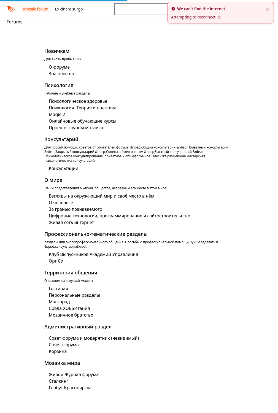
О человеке (61, 202)
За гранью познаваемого (75, 209)
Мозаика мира (62, 363)
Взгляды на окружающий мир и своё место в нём (101, 196)
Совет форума (64, 345)
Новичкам (56, 51)
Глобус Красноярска (70, 388)
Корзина (58, 351)
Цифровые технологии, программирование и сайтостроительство (119, 216)
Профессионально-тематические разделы (95, 234)
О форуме (59, 67)
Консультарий (61, 139)
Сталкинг (58, 381)
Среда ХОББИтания (69, 308)
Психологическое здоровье (78, 101)
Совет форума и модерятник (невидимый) (94, 338)
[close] (267, 8)
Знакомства (61, 74)
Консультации (63, 168)
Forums (14, 22)
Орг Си (56, 261)
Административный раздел (78, 326)
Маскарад (59, 302)
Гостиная (58, 288)
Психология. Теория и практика (82, 108)
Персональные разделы (74, 295)
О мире (53, 180)
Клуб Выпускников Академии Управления (93, 254)
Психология (59, 85)
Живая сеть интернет (71, 222)
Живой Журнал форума (74, 374)
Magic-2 (57, 114)
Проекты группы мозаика (76, 128)
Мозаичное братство (71, 315)
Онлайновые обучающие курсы (82, 121)
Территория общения (70, 272)
